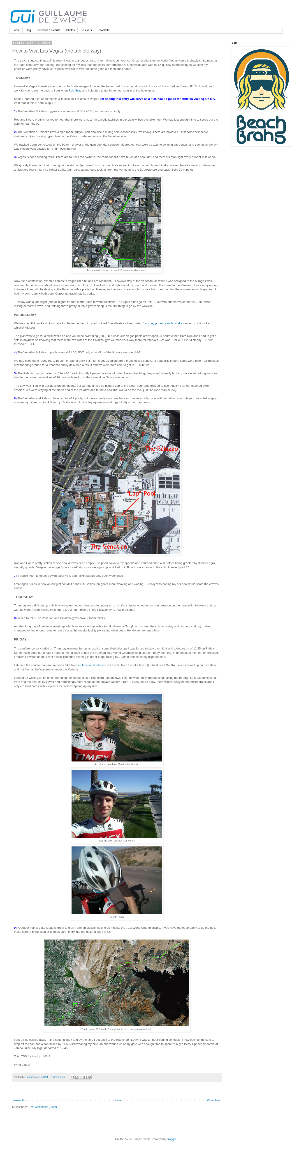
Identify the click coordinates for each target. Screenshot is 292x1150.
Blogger (171, 1139)
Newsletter (104, 30)
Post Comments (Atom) (43, 1107)
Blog (28, 30)
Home (16, 30)
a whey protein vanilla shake (163, 323)
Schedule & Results (48, 30)
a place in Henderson (92, 665)
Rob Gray (75, 90)
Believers (86, 30)
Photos (70, 30)
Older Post (213, 1100)
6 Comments (58, 1077)
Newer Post (20, 1100)
